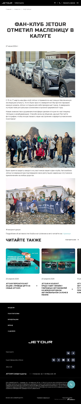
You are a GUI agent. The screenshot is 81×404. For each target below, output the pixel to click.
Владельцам (13, 319)
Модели (11, 308)
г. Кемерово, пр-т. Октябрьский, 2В (44, 374)
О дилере (11, 331)
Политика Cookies (67, 398)
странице (66, 233)
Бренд (10, 325)
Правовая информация (43, 398)
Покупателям (13, 314)
